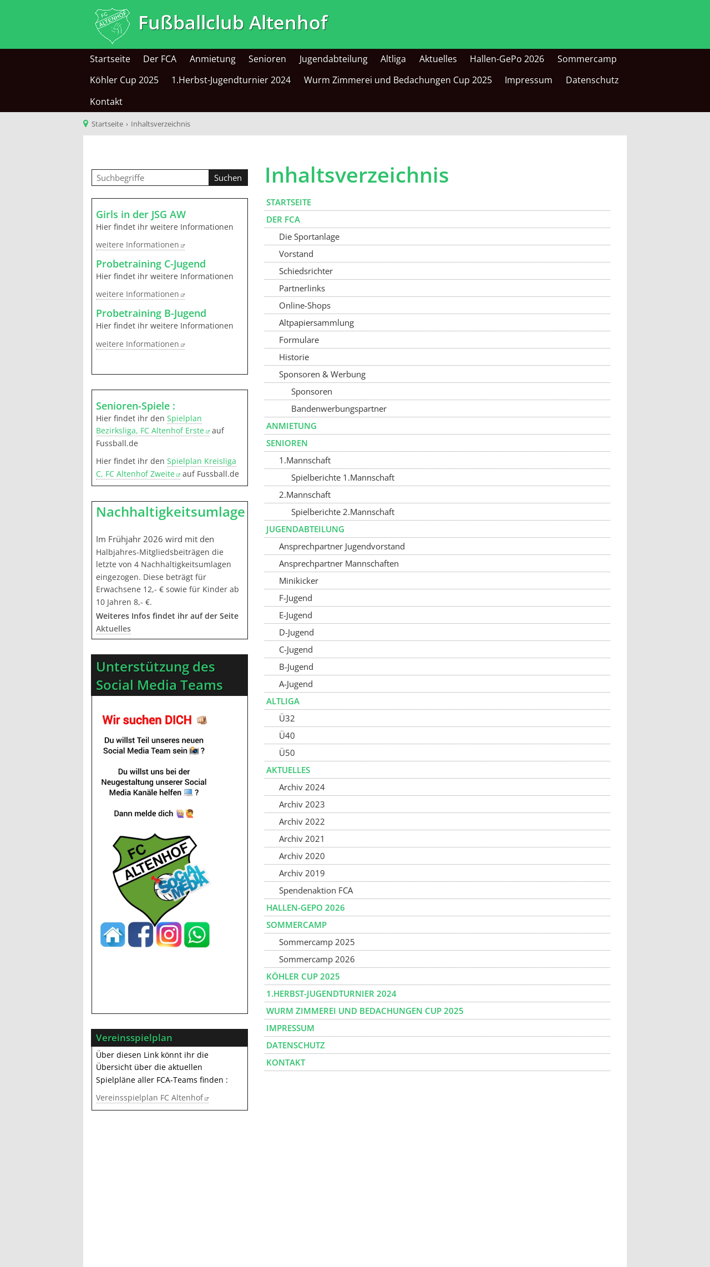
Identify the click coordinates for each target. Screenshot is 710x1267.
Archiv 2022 (302, 821)
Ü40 (287, 735)
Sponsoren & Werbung (322, 374)
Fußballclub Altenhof (230, 22)
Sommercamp (587, 59)
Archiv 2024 (302, 786)
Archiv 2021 (302, 838)
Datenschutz (592, 80)
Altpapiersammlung (316, 322)
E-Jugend (295, 614)
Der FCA (159, 59)
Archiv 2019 (302, 873)
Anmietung (213, 59)
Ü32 (287, 718)
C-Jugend (296, 649)
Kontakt (106, 101)
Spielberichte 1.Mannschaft (342, 477)
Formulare (299, 339)
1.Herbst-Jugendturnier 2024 (231, 80)
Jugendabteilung (334, 59)
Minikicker (298, 580)
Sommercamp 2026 (317, 959)
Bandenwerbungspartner (339, 408)
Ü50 (287, 752)
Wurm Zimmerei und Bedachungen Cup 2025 (398, 80)
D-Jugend (296, 632)
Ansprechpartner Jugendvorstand (342, 546)
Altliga (393, 59)
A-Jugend (296, 683)
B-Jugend (296, 666)
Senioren (267, 59)
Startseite (110, 59)
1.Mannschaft (305, 460)
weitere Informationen (137, 245)
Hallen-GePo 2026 (507, 59)
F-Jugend (295, 597)
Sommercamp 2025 (317, 941)
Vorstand (296, 253)
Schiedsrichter (306, 270)
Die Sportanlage (309, 236)
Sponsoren (311, 391)
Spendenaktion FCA (316, 890)
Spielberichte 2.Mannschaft (342, 511)
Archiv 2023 (302, 804)
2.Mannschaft (305, 494)
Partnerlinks (302, 288)
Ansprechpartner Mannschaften (339, 563)
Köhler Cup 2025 (124, 80)
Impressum (528, 80)
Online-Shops (305, 305)
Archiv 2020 (302, 855)
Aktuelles (438, 59)
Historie (294, 356)
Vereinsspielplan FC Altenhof (149, 1098)
